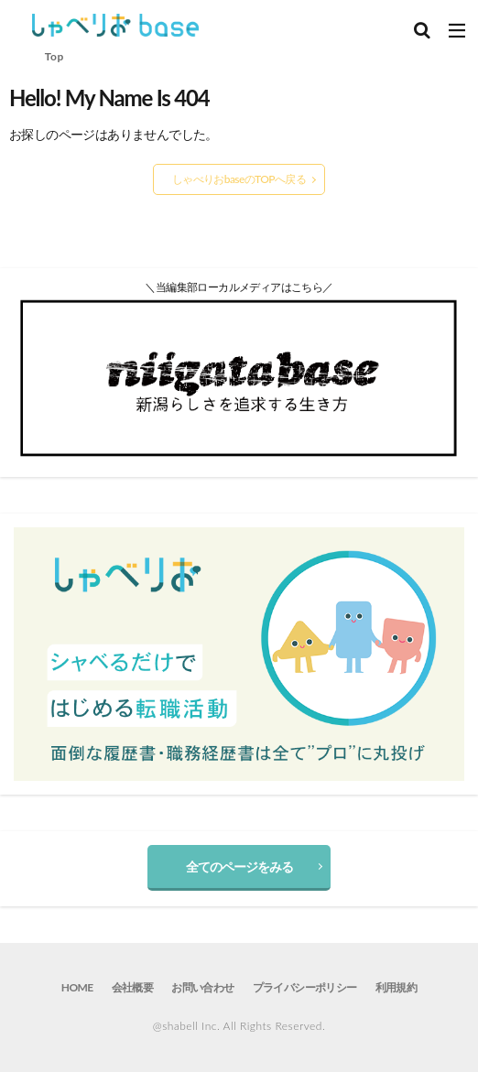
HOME (77, 987)
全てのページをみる (239, 866)
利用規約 (396, 987)
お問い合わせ (202, 987)
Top (54, 56)
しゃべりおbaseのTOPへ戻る (239, 179)
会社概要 (133, 987)
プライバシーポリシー (305, 987)
